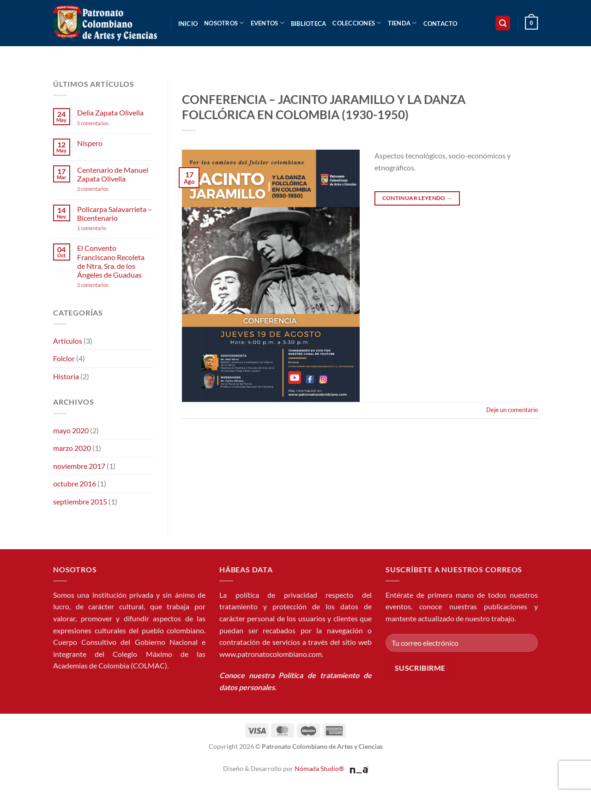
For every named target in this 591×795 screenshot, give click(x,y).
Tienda (402, 22)
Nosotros (224, 22)
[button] (502, 23)
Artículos (67, 340)
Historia (66, 376)
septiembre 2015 (80, 501)
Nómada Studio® (319, 768)
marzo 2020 (72, 447)
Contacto (440, 23)
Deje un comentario (512, 409)
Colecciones (356, 22)
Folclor (64, 358)
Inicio (188, 23)
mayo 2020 (71, 430)
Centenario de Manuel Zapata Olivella (112, 174)
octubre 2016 (74, 483)
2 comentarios (105, 189)
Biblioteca (308, 23)
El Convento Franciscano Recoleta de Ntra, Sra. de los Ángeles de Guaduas (111, 261)
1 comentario (105, 228)
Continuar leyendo (417, 198)
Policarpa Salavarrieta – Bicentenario (114, 213)
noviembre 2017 (79, 465)
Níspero (90, 143)
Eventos (267, 22)
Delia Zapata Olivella (110, 112)
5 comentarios (101, 123)
